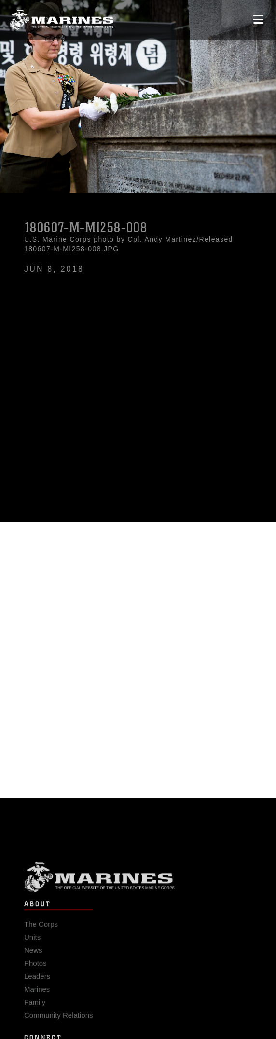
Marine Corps (138, 881)
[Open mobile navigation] (258, 20)
